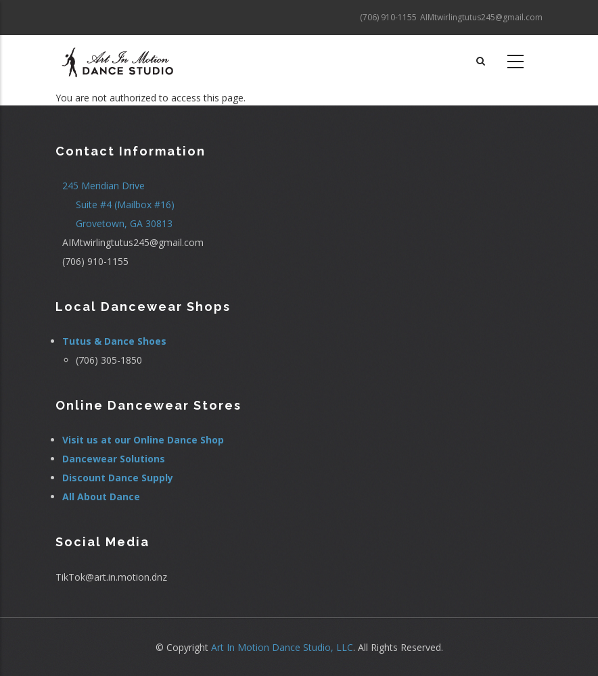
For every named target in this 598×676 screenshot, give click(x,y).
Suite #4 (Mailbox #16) (125, 204)
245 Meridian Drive (103, 185)
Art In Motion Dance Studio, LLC (282, 647)
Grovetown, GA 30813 (124, 223)
